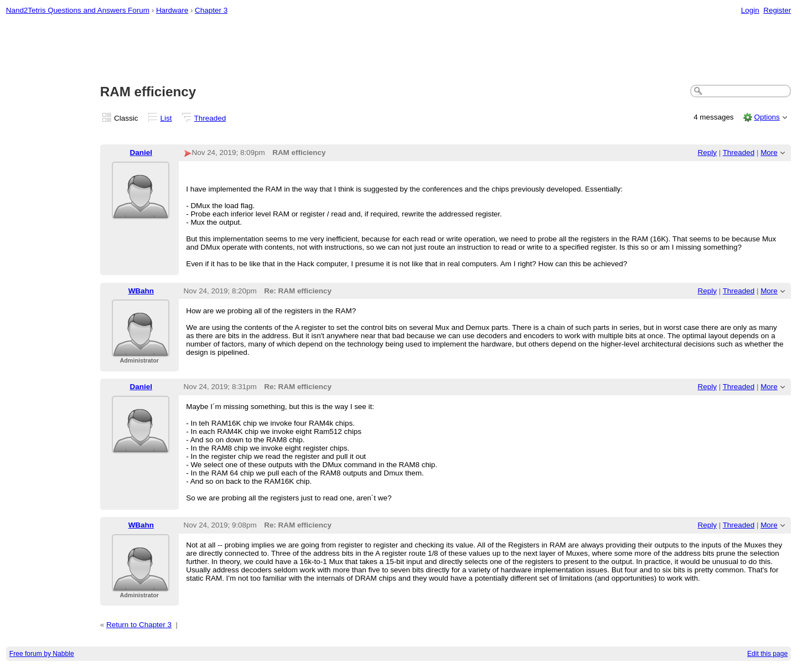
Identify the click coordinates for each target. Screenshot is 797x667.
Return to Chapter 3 (139, 625)
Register (777, 10)
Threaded (210, 118)
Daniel (141, 152)
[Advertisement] (398, 50)
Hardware (172, 10)
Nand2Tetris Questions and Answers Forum (77, 10)
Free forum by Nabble (41, 654)
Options (766, 117)
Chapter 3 (211, 10)
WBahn (141, 291)
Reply (707, 152)
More (769, 152)
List (166, 118)
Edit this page (767, 654)
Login (750, 10)
